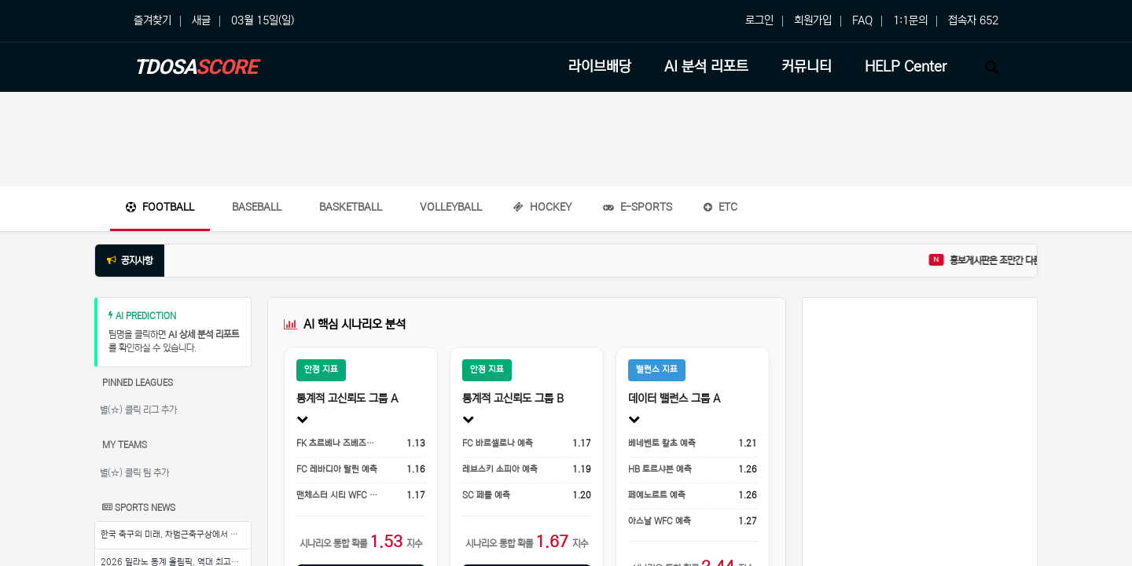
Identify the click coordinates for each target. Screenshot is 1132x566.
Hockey (542, 207)
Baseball (256, 207)
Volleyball (451, 207)
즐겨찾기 (152, 20)
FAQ (862, 20)
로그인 (759, 20)
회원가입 (813, 20)
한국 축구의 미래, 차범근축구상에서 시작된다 (176, 534)
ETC (720, 207)
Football (160, 207)
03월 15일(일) (262, 20)
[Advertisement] (566, 139)
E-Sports (637, 207)
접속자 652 (973, 20)
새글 (201, 20)
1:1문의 (910, 20)
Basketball (350, 207)
